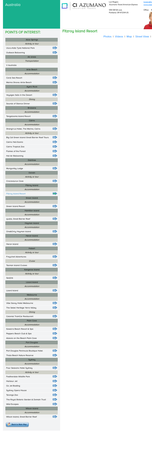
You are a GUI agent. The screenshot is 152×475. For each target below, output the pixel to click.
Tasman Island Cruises (16, 265)
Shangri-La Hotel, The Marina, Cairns (23, 129)
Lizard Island (12, 291)
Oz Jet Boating (13, 386)
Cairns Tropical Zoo (15, 147)
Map (129, 36)
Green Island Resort (15, 206)
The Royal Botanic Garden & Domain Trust (26, 400)
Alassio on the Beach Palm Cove (21, 338)
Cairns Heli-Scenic (14, 142)
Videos (119, 36)
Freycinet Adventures (16, 257)
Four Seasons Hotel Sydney (19, 368)
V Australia (11, 65)
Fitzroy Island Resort (16, 194)
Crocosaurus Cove (14, 181)
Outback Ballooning (15, 53)
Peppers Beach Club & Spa (18, 334)
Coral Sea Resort (14, 78)
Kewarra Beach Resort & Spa (19, 329)
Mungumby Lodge (14, 168)
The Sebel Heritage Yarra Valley (21, 308)
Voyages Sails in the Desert (19, 95)
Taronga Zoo (12, 395)
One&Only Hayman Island (18, 232)
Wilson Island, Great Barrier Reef (21, 417)
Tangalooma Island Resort (18, 116)
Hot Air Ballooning (14, 156)
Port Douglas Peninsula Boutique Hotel (24, 351)
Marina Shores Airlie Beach (19, 82)
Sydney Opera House (16, 390)
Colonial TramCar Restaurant (19, 316)
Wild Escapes (12, 404)
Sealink (9, 278)
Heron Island (12, 244)
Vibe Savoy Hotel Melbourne (19, 303)
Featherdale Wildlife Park (18, 377)
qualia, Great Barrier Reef (18, 219)
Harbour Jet (11, 381)
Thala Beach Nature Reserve (19, 355)
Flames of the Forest (16, 151)
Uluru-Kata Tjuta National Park (20, 48)
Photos (107, 36)
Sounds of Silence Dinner (18, 104)
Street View (142, 36)
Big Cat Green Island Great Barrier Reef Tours (27, 137)
